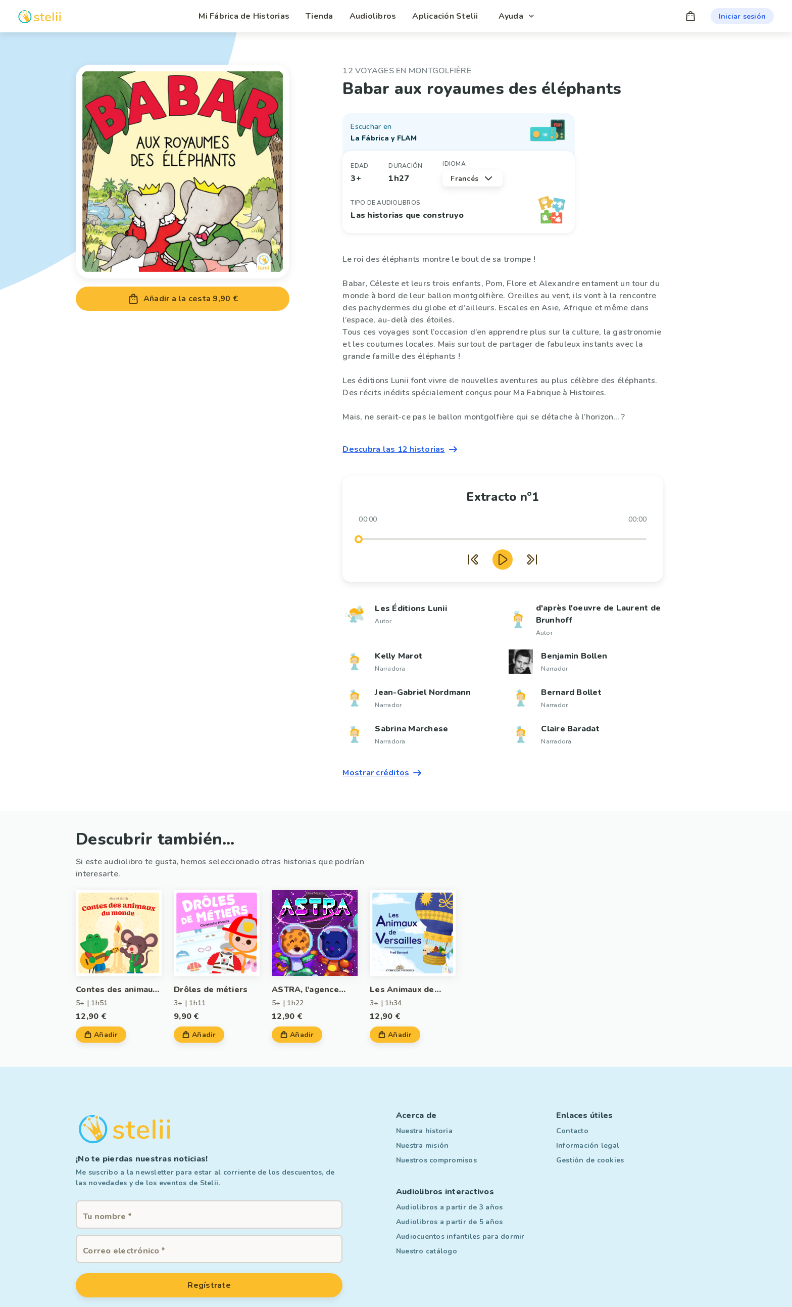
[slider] (359, 539)
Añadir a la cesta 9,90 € (182, 299)
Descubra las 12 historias (400, 449)
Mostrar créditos (382, 773)
